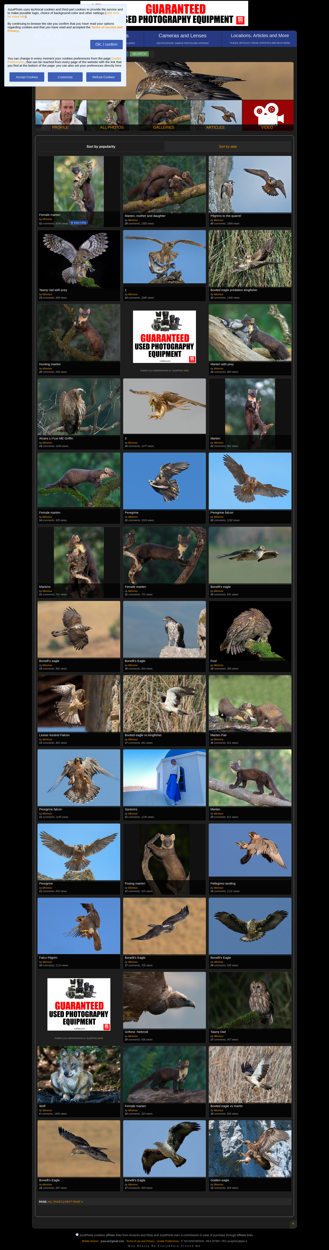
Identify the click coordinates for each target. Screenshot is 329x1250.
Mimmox (47, 219)
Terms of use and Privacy (140, 1241)
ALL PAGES (55, 1201)
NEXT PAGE (74, 1201)
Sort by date (228, 146)
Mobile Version (90, 1241)
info (186, 370)
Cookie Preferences (168, 1241)
